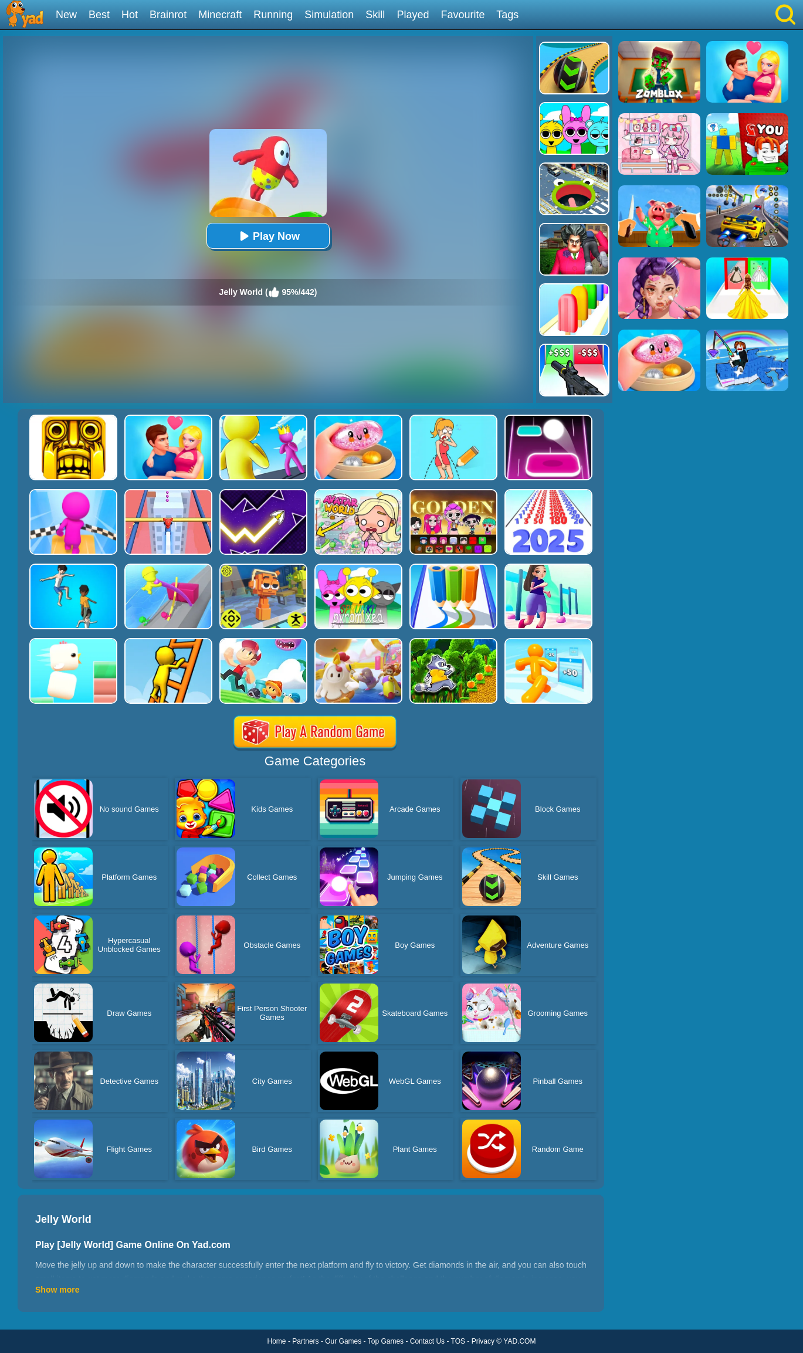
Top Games (386, 1341)
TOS (458, 1341)
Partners (305, 1341)
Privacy (483, 1341)
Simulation (329, 15)
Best (99, 15)
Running (273, 15)
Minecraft (220, 15)
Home (276, 1341)
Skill (375, 15)
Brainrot (168, 15)
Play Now (268, 236)
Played (413, 15)
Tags (507, 15)
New (66, 15)
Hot (129, 15)
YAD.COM (519, 1341)
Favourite (462, 15)
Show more (57, 1289)
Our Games (343, 1341)
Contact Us (427, 1341)
